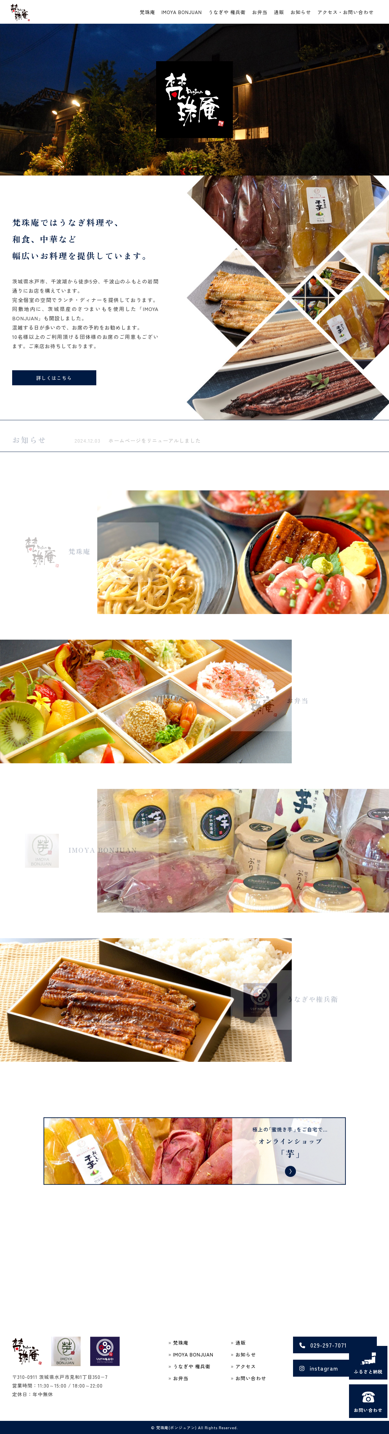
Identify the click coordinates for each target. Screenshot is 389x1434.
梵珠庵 (147, 12)
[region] (194, 99)
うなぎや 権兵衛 (227, 12)
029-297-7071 (323, 1345)
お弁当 (259, 12)
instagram (318, 1368)
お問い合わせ (250, 1378)
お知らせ (300, 12)
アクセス (245, 1366)
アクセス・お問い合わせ (345, 12)
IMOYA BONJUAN (182, 12)
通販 (279, 12)
